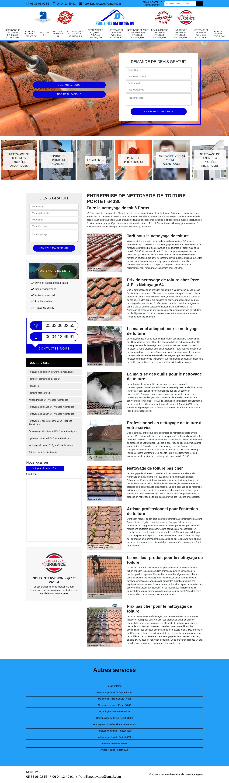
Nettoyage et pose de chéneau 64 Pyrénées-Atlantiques (137, 34)
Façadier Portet (114, 686)
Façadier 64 (44, 34)
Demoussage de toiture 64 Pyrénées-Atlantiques (159, 34)
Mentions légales (194, 774)
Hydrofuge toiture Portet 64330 (114, 711)
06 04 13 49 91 (64, 3)
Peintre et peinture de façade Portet (114, 692)
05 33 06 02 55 (37, 3)
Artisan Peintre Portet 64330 (114, 750)
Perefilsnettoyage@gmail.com (100, 3)
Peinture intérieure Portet (114, 743)
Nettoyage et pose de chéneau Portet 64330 (114, 724)
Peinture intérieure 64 (58, 33)
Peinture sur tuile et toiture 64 (218, 33)
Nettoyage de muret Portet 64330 (114, 705)
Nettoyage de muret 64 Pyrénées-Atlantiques (201, 34)
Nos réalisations (69, 94)
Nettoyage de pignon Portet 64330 (114, 730)
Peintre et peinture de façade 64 (30, 33)
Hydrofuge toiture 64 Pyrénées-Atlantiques (180, 34)
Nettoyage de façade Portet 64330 (114, 737)
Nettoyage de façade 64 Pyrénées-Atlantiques (95, 34)
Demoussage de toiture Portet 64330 (114, 718)
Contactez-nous (69, 85)
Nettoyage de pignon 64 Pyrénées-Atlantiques (116, 34)
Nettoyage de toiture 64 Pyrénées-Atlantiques (12, 34)
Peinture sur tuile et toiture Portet (114, 698)
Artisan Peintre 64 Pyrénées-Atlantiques (75, 33)
